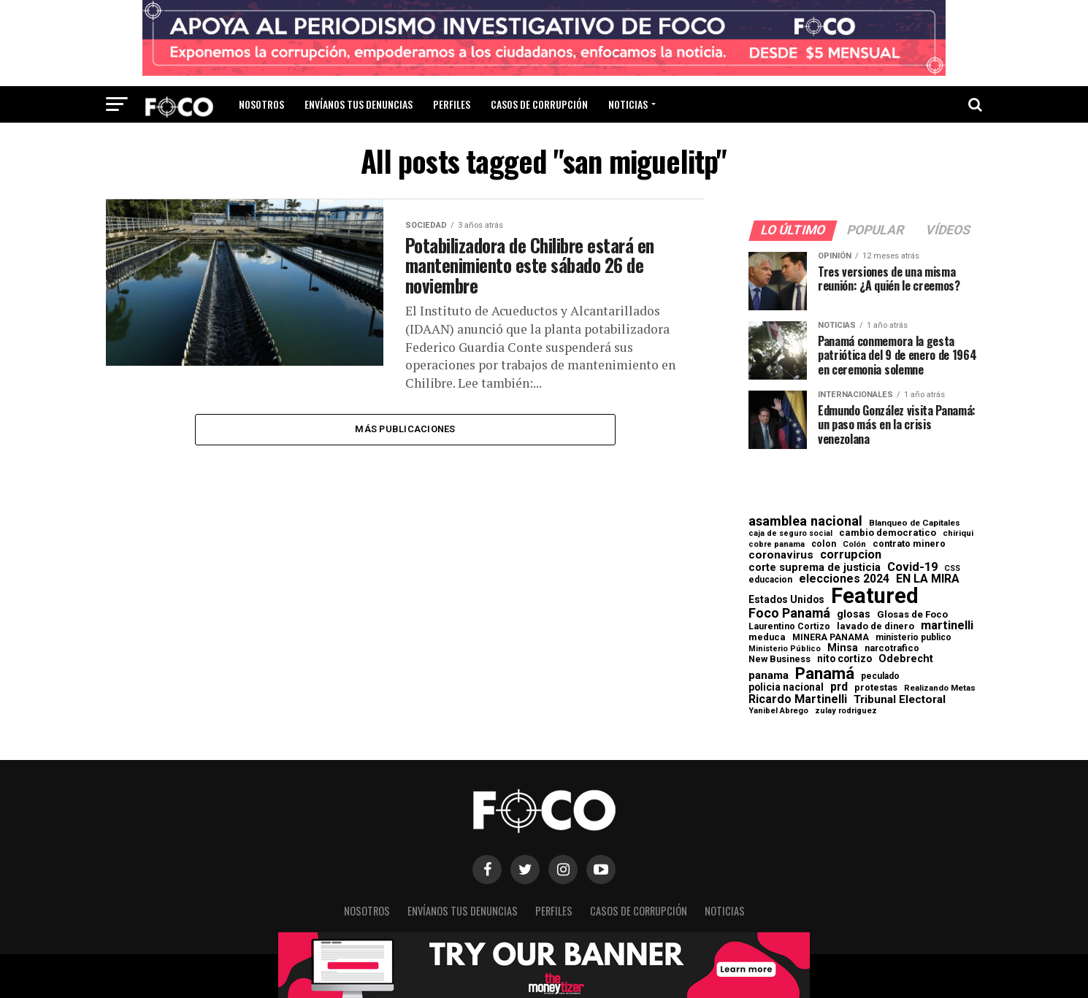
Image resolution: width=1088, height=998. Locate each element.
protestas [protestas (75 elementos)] (875, 688)
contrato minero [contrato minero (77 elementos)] (909, 544)
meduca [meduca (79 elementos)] (767, 637)
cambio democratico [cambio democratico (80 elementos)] (887, 533)
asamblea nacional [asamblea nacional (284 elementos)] (805, 521)
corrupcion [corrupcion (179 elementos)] (850, 555)
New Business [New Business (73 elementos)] (779, 659)
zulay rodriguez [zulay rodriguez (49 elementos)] (846, 711)
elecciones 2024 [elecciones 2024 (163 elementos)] (844, 579)
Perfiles (451, 104)
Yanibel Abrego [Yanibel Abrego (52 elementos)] (778, 711)
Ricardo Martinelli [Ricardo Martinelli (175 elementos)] (797, 699)
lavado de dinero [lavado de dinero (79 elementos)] (875, 627)
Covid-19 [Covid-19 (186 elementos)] (912, 567)
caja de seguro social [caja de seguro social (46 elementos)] (790, 534)
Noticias (628, 104)
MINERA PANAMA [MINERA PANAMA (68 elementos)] (830, 637)
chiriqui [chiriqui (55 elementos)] (958, 533)
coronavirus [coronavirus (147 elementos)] (780, 555)
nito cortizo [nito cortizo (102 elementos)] (844, 659)
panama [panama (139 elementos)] (768, 675)
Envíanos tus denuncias (358, 104)
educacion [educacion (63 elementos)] (770, 579)
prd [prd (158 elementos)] (839, 687)
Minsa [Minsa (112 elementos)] (842, 647)
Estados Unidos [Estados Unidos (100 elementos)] (786, 600)
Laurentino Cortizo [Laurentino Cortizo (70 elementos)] (789, 626)
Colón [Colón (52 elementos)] (854, 544)
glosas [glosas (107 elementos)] (853, 614)
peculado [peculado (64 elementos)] (880, 676)
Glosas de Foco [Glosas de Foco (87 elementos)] (912, 614)
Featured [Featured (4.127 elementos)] (875, 596)
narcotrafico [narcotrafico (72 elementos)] (892, 648)
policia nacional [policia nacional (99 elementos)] (786, 688)
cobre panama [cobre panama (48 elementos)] (776, 545)
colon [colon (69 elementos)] (823, 544)
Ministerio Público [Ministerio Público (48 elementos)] (784, 649)
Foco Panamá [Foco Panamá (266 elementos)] (789, 613)
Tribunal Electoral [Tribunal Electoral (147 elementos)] (900, 699)
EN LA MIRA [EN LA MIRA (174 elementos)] (927, 579)
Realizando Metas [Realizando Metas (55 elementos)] (940, 688)
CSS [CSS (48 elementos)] (952, 569)
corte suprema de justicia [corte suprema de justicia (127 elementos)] (814, 567)
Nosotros (261, 104)
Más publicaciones (405, 435)
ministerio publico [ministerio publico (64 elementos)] (913, 637)
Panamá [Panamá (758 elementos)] (824, 673)
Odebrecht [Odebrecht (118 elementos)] (905, 658)
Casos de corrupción (539, 104)
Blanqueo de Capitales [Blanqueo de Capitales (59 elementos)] (914, 523)
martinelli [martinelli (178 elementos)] (947, 626)
